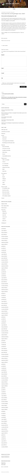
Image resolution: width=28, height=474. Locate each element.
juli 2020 (2, 364)
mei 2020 (3, 368)
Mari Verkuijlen (11, 12)
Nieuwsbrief (4, 138)
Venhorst (4, 180)
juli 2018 (2, 411)
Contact (2, 198)
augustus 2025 (4, 244)
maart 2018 (3, 419)
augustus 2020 (4, 362)
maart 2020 (3, 372)
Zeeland (3, 184)
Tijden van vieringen (5, 159)
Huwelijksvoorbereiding (6, 150)
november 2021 (4, 332)
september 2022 (4, 313)
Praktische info (4, 158)
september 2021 (4, 336)
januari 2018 (3, 423)
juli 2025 (2, 246)
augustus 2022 (3, 315)
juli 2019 (2, 387)
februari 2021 (3, 350)
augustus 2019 (3, 385)
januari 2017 (3, 444)
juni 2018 (2, 413)
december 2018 (4, 401)
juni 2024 (3, 271)
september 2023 (4, 289)
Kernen (2, 209)
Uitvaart (3, 154)
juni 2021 (2, 342)
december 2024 (4, 260)
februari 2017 (3, 442)
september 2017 (4, 431)
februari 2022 (3, 326)
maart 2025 (3, 254)
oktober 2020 (3, 358)
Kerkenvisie (4, 171)
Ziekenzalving (4, 152)
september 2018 (4, 407)
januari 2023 (3, 305)
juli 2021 (2, 340)
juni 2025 (3, 248)
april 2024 (3, 275)
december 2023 (4, 283)
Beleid (3, 169)
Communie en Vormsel (6, 148)
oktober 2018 (3, 405)
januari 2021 (3, 352)
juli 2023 (2, 293)
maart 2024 (3, 277)
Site (2, 78)
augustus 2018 (3, 409)
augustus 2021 (3, 338)
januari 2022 (3, 328)
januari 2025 (3, 258)
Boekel (3, 176)
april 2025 (3, 252)
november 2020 (4, 356)
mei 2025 (3, 250)
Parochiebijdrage (5, 165)
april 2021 (3, 346)
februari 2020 (3, 374)
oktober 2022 (3, 311)
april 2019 (3, 393)
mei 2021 (2, 344)
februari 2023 (3, 303)
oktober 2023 (3, 287)
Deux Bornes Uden (5, 190)
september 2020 (4, 360)
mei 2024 (3, 273)
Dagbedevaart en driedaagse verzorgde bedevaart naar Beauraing (12, 122)
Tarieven (3, 161)
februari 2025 (3, 256)
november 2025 (4, 238)
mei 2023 (3, 297)
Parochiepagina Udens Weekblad (8, 140)
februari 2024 (3, 279)
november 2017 (4, 427)
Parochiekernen (4, 173)
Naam (2, 68)
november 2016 (4, 446)
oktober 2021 (3, 334)
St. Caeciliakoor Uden (6, 188)
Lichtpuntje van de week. (5, 131)
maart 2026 (3, 230)
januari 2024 (3, 281)
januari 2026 (3, 234)
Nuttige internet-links (6, 167)
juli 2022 (2, 317)
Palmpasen (3, 133)
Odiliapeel (4, 178)
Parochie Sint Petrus (12, 3)
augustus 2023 (4, 291)
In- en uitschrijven (5, 163)
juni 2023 (3, 295)
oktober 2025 (3, 240)
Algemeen (3, 203)
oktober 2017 (3, 429)
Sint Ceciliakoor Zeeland (6, 195)
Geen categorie (5, 45)
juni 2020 (3, 366)
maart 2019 (3, 395)
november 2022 (4, 309)
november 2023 (4, 285)
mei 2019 (3, 391)
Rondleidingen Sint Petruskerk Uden (8, 142)
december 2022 (4, 307)
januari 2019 (3, 399)
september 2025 (4, 242)
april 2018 (3, 417)
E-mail (2, 73)
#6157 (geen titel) (4, 129)
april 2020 (3, 370)
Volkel (3, 182)
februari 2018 (3, 421)
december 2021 (4, 330)
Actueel (2, 135)
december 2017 (4, 425)
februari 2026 (3, 232)
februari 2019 (3, 397)
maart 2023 (3, 301)
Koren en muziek (4, 186)
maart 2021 (3, 348)
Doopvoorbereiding (5, 146)
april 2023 (3, 299)
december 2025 (4, 236)
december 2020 (4, 354)
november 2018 (4, 403)
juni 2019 (2, 389)
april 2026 (3, 228)
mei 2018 (3, 415)
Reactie (3, 54)
